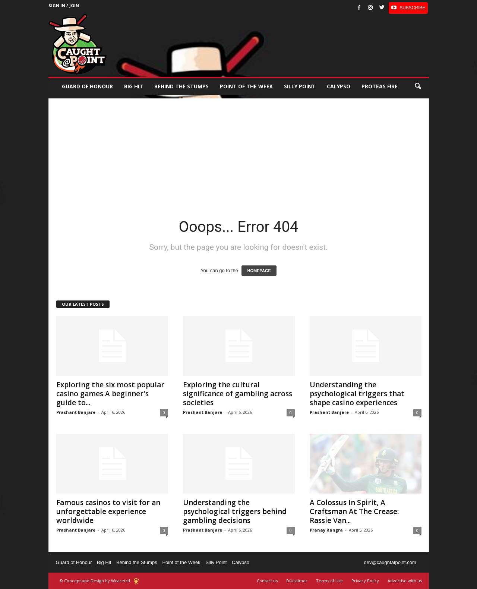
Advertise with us (405, 580)
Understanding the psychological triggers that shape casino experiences (357, 393)
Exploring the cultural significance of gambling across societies (237, 393)
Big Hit (133, 86)
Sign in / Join (63, 5)
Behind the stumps (181, 86)
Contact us (267, 580)
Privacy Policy (365, 580)
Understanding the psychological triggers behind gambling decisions (235, 511)
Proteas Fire (379, 86)
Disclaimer (296, 580)
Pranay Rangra (326, 530)
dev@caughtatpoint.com (390, 562)
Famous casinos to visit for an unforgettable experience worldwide (108, 511)
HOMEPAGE (259, 270)
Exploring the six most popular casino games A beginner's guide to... (110, 393)
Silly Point (300, 86)
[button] (418, 86)
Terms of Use (329, 580)
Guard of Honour (87, 86)
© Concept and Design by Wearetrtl (95, 580)
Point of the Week (246, 86)
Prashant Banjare (75, 412)
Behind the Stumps (136, 562)
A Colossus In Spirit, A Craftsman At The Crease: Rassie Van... (354, 511)
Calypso (338, 86)
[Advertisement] (238, 150)
